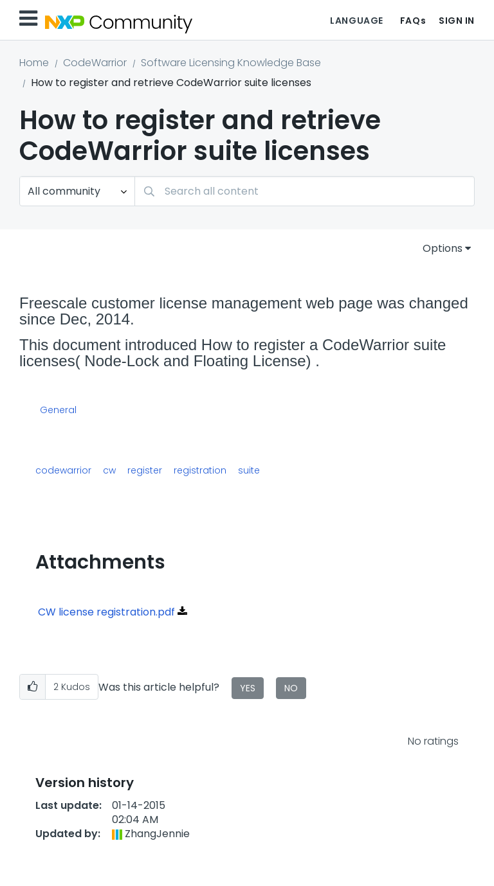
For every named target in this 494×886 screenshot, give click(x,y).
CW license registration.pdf (106, 612)
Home (34, 62)
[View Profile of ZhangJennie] (157, 833)
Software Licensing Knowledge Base (231, 62)
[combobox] (304, 191)
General (58, 410)
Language (356, 20)
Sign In (457, 20)
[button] (32, 687)
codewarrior (63, 470)
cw (109, 470)
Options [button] (442, 248)
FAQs (413, 20)
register (144, 470)
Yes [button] (247, 688)
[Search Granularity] (77, 191)
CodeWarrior (95, 62)
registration (200, 470)
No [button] (291, 688)
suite (249, 470)
